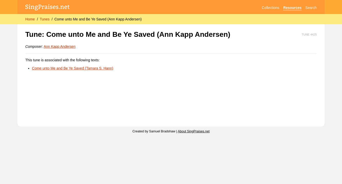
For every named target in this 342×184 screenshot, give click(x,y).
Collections (270, 8)
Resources (292, 8)
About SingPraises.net (194, 131)
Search (311, 8)
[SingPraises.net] (47, 7)
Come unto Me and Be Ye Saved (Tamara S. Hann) (72, 68)
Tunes (44, 19)
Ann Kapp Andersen (60, 46)
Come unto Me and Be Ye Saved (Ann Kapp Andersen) (98, 19)
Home (30, 19)
